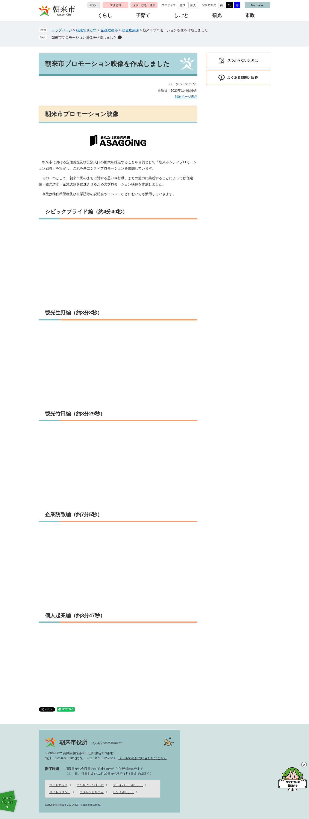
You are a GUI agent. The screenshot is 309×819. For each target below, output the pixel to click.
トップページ (62, 30)
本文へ (94, 5)
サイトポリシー (59, 792)
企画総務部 (109, 30)
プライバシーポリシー (128, 785)
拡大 (193, 5)
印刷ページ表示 (186, 96)
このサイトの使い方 (90, 785)
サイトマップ (58, 785)
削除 (120, 37)
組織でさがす (86, 30)
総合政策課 (130, 30)
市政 (250, 15)
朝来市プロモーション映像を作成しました (84, 37)
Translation (257, 5)
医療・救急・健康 (144, 5)
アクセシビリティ (92, 792)
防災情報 (115, 5)
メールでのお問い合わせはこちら (142, 758)
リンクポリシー (123, 792)
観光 (217, 15)
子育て (143, 15)
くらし (104, 15)
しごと (181, 15)
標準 (182, 5)
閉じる (304, 764)
